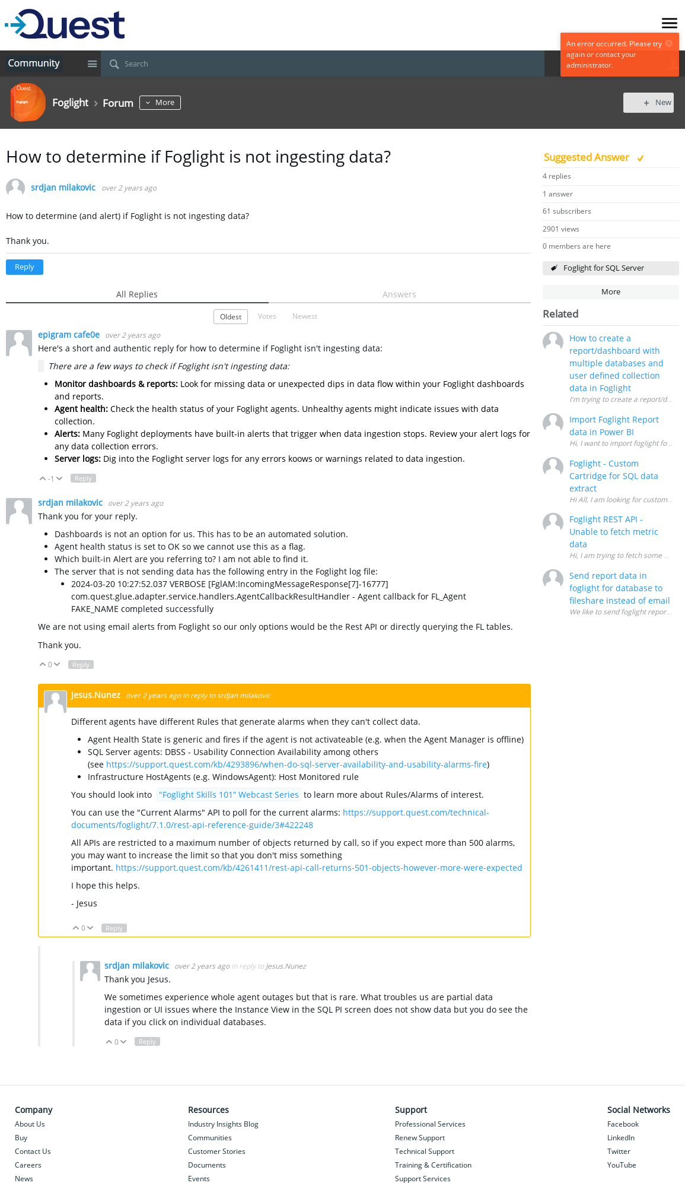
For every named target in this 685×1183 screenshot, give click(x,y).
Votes (267, 316)
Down (60, 479)
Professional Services (430, 1124)
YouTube (621, 1165)
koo (295, 458)
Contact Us (33, 1151)
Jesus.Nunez (97, 694)
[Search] (322, 63)
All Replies (137, 294)
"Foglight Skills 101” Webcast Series (229, 794)
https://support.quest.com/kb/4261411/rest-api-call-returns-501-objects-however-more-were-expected (319, 867)
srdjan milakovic (63, 188)
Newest (304, 316)
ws (307, 458)
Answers (399, 294)
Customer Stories (217, 1151)
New (652, 102)
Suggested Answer (588, 157)
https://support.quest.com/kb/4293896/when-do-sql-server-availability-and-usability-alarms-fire (296, 764)
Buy (21, 1138)
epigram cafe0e (70, 334)
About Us (30, 1124)
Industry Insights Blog (223, 1124)
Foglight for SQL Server (603, 268)
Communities (210, 1138)
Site (92, 63)
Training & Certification (433, 1165)
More (170, 102)
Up (43, 479)
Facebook (623, 1124)
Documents (207, 1165)
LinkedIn (621, 1138)
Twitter (618, 1151)
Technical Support (424, 1151)
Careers (28, 1165)
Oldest (230, 316)
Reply (24, 267)
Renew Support (420, 1138)
